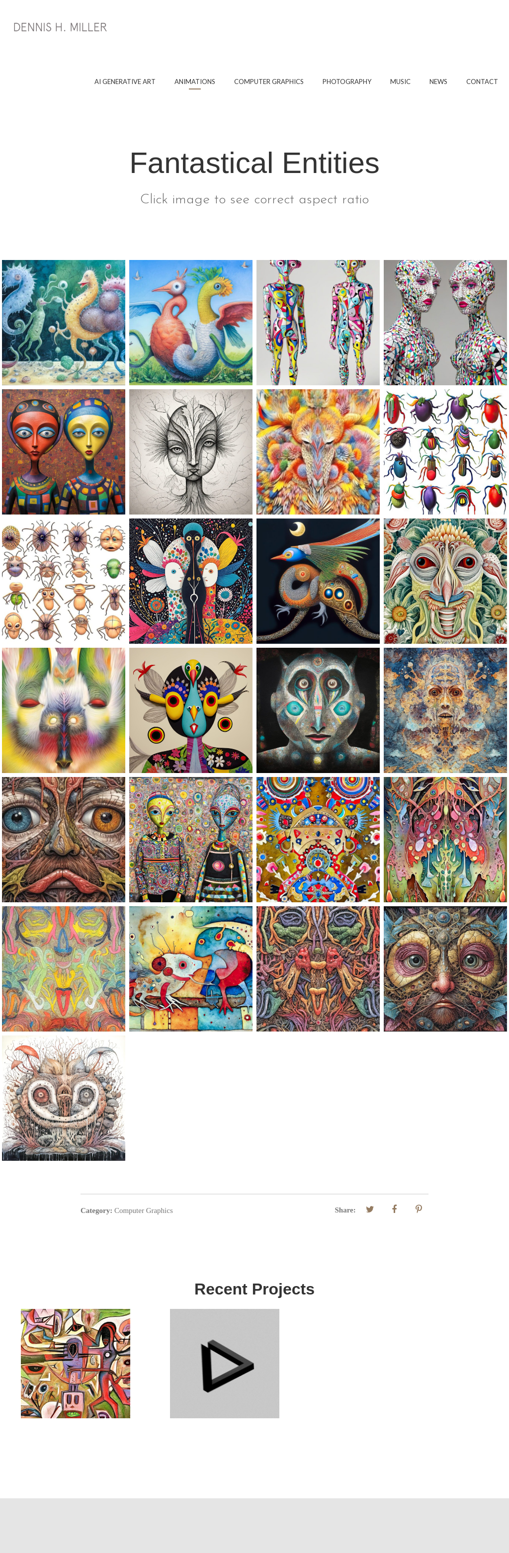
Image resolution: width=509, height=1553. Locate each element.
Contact (482, 82)
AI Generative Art (125, 82)
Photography (347, 82)
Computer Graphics (269, 82)
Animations (194, 82)
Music (400, 82)
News (438, 82)
